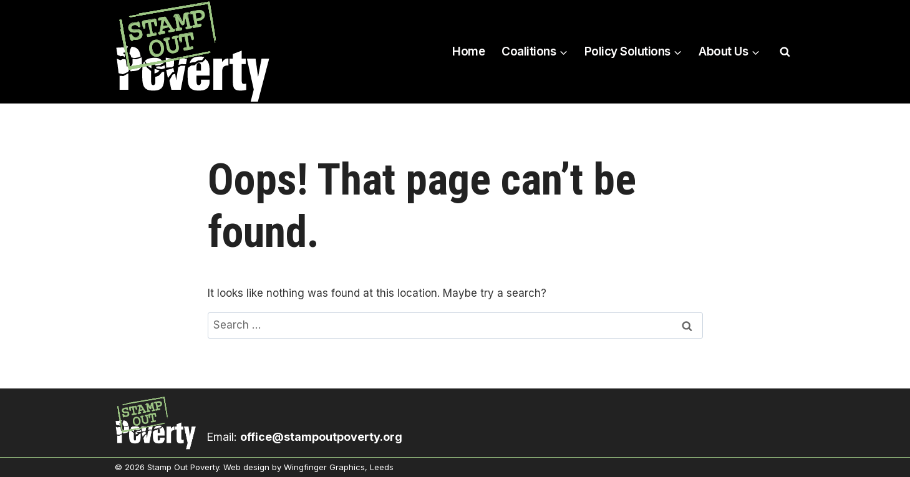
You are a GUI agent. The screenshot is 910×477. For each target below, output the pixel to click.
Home (468, 51)
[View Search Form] (785, 51)
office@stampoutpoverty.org (321, 436)
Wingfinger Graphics (324, 467)
